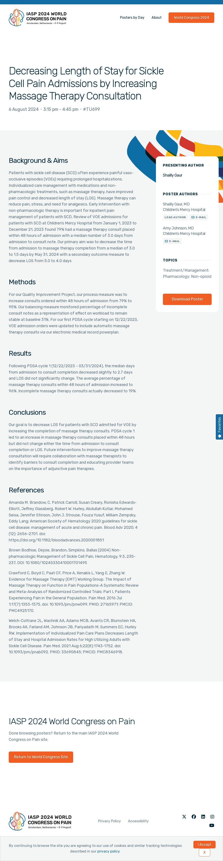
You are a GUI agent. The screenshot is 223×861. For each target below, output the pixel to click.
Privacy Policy (109, 821)
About (157, 17)
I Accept (204, 844)
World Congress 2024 (191, 17)
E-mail (201, 217)
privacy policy (108, 851)
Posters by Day (132, 17)
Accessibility (138, 821)
